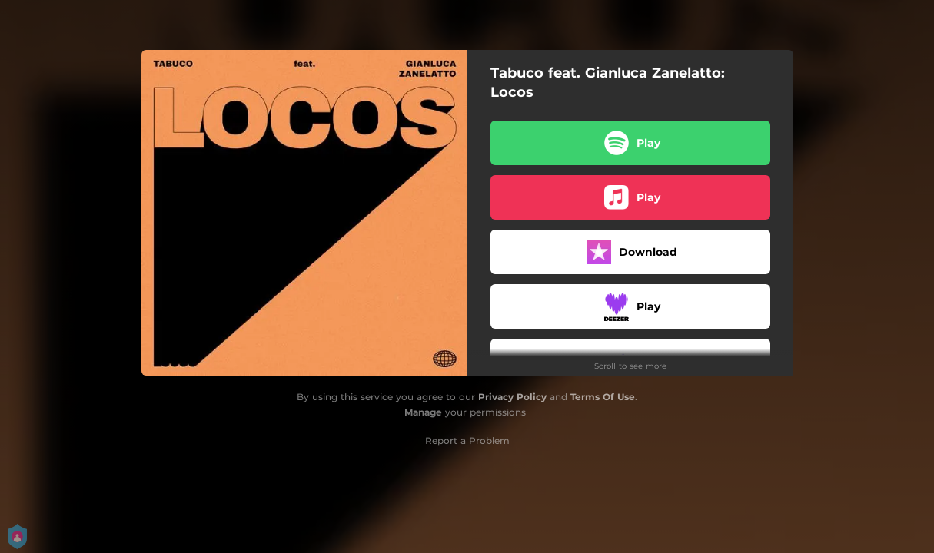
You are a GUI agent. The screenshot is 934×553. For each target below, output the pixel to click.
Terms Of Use (602, 396)
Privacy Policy (512, 396)
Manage (423, 412)
